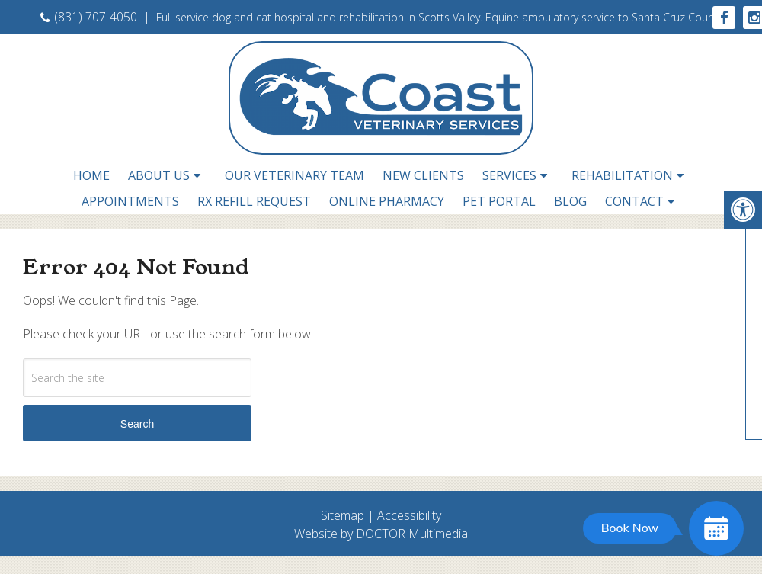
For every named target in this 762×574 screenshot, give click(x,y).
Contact (634, 201)
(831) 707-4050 (88, 16)
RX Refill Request (254, 201)
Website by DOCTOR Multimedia (381, 533)
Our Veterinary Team (294, 175)
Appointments (130, 201)
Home (91, 175)
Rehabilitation (622, 175)
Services (509, 175)
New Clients (423, 175)
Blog (570, 201)
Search (137, 424)
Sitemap (342, 515)
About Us (159, 175)
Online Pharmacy (386, 201)
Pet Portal (499, 201)
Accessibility (409, 515)
